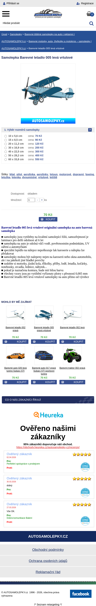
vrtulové (43, 177)
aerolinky (42, 174)
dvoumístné (29, 177)
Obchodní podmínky (48, 550)
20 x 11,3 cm (16, 143)
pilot (19, 174)
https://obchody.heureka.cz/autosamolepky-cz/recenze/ (48, 447)
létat (12, 174)
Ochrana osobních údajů (48, 561)
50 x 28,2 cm (16, 155)
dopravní (78, 174)
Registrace (87, 3)
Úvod (4, 34)
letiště (53, 177)
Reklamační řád (48, 572)
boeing (89, 174)
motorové (65, 174)
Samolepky (16, 34)
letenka (16, 177)
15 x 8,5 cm (15, 139)
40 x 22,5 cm (16, 151)
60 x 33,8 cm (16, 159)
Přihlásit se (12, 3)
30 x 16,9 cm (16, 147)
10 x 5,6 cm (15, 135)
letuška (5, 177)
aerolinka (29, 174)
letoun (54, 174)
